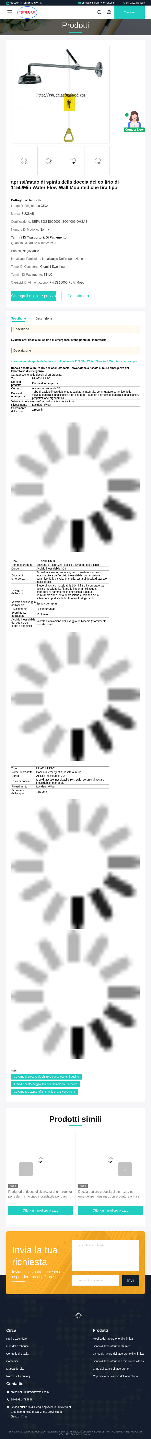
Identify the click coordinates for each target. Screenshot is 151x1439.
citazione (129, 12)
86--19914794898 (133, 2)
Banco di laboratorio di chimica (111, 1346)
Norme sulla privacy (18, 1376)
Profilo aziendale (16, 1338)
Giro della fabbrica (17, 1346)
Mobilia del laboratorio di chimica (113, 1338)
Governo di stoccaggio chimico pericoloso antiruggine (46, 1076)
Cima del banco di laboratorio (111, 1368)
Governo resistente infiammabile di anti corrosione (44, 1091)
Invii (130, 1280)
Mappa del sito (15, 1368)
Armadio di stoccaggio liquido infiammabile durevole (45, 1084)
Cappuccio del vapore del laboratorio (115, 1376)
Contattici (12, 1361)
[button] (26, 1169)
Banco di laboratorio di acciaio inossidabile (119, 1361)
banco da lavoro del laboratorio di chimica (118, 1353)
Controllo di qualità (17, 1353)
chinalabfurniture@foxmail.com (96, 2)
